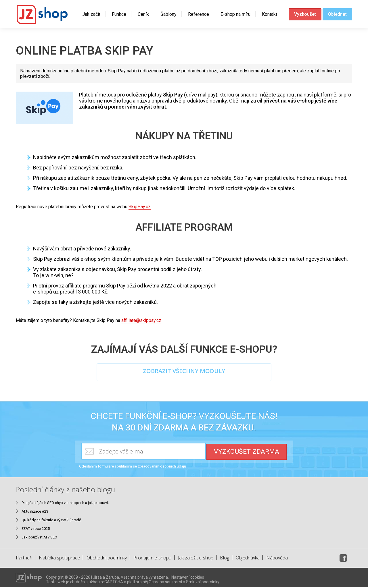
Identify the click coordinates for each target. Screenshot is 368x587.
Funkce (119, 14)
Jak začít (91, 14)
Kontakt (269, 14)
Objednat (337, 14)
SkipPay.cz (140, 206)
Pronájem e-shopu (152, 556)
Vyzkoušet (305, 14)
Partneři (24, 556)
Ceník (143, 14)
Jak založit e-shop (195, 556)
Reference (198, 14)
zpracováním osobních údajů (162, 464)
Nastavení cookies (187, 575)
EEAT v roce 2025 (36, 526)
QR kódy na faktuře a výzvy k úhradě (51, 518)
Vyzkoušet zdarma (246, 449)
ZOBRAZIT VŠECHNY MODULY (184, 371)
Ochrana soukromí (165, 580)
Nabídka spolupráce (59, 556)
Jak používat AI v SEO (39, 535)
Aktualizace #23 (35, 509)
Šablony (168, 14)
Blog (224, 556)
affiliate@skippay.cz (141, 320)
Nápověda (277, 556)
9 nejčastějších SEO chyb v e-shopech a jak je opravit (65, 501)
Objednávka (248, 556)
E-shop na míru (235, 14)
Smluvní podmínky (202, 580)
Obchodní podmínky (107, 556)
